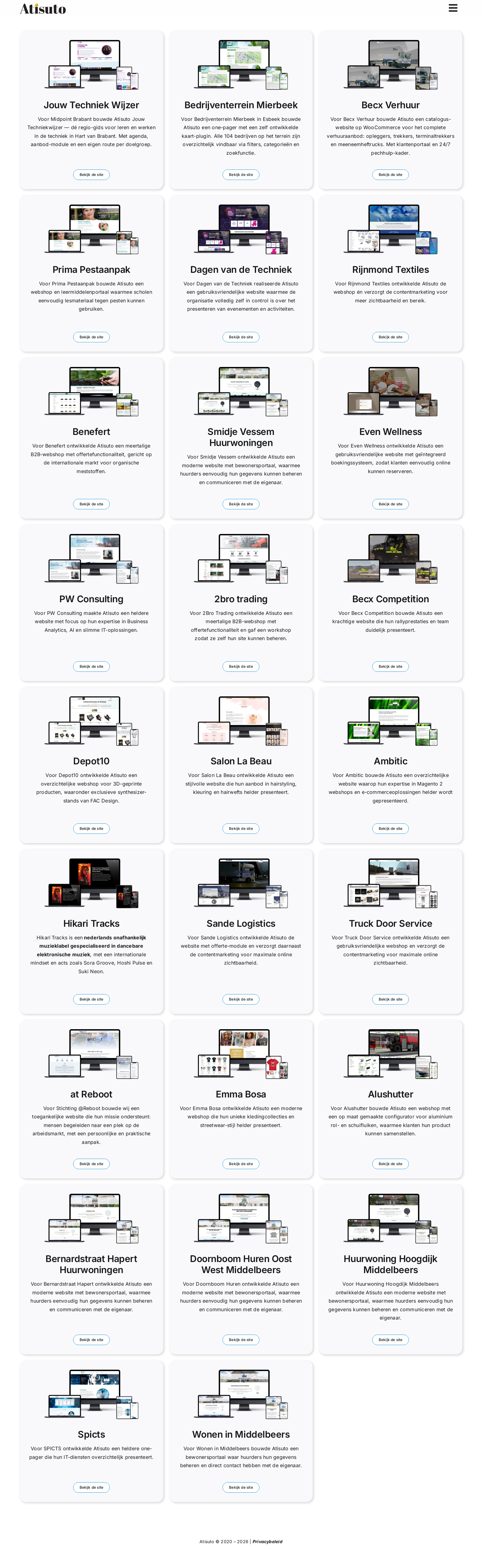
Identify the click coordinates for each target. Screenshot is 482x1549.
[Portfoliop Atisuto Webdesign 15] (391, 1032)
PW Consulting (91, 598)
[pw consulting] (91, 536)
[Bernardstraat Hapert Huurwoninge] (91, 1196)
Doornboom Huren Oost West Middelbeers (241, 1264)
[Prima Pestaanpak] (91, 207)
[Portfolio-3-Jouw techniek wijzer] (91, 42)
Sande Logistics (241, 923)
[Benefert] (91, 369)
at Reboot (91, 1094)
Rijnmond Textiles (390, 269)
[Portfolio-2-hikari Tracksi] (91, 861)
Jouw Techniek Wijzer (91, 104)
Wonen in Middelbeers (241, 1434)
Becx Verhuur (391, 104)
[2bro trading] (241, 536)
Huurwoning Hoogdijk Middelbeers (390, 1264)
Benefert (91, 431)
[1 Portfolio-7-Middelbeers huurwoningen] (241, 1372)
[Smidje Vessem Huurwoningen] (241, 369)
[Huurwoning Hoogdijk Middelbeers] (391, 1196)
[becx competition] (391, 536)
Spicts (91, 1434)
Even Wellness (390, 431)
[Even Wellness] (391, 369)
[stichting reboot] (91, 1032)
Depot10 (91, 761)
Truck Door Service (390, 923)
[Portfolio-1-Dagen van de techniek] (241, 207)
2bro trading (241, 598)
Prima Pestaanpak (91, 269)
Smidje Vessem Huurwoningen (240, 437)
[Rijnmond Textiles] (391, 207)
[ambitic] (391, 699)
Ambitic (390, 761)
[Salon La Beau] (241, 699)
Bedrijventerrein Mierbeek (241, 104)
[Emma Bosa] (241, 1032)
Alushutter (390, 1094)
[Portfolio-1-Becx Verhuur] (391, 42)
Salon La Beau (241, 761)
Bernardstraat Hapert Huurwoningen (91, 1264)
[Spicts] (91, 1372)
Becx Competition (390, 598)
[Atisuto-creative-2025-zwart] (43, 5)
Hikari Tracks (91, 923)
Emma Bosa (241, 1094)
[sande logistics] (241, 861)
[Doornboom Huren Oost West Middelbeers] (241, 1196)
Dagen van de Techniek (241, 269)
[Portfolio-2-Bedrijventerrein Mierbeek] (241, 42)
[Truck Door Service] (391, 861)
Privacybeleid (267, 1541)
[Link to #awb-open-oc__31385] (453, 8)
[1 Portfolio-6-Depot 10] (91, 699)
